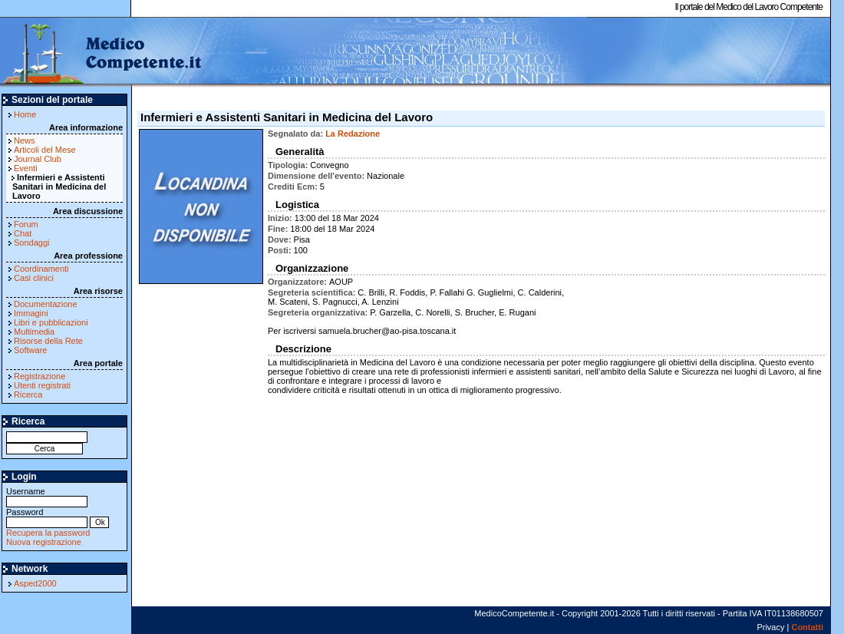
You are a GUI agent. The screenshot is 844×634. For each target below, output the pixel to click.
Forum (26, 224)
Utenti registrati (42, 385)
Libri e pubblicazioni (51, 322)
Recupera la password (48, 532)
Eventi (26, 168)
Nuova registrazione (43, 541)
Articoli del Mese (45, 149)
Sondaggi (32, 242)
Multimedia (34, 331)
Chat (22, 233)
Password (46, 517)
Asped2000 (35, 583)
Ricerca (28, 394)
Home (25, 114)
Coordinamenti (41, 268)
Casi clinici (34, 277)
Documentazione (45, 304)
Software (30, 350)
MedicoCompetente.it (101, 52)
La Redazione (352, 133)
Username (46, 496)
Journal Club (37, 158)
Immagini (31, 313)
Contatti (807, 627)
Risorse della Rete (48, 340)
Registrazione (39, 376)
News (24, 140)
